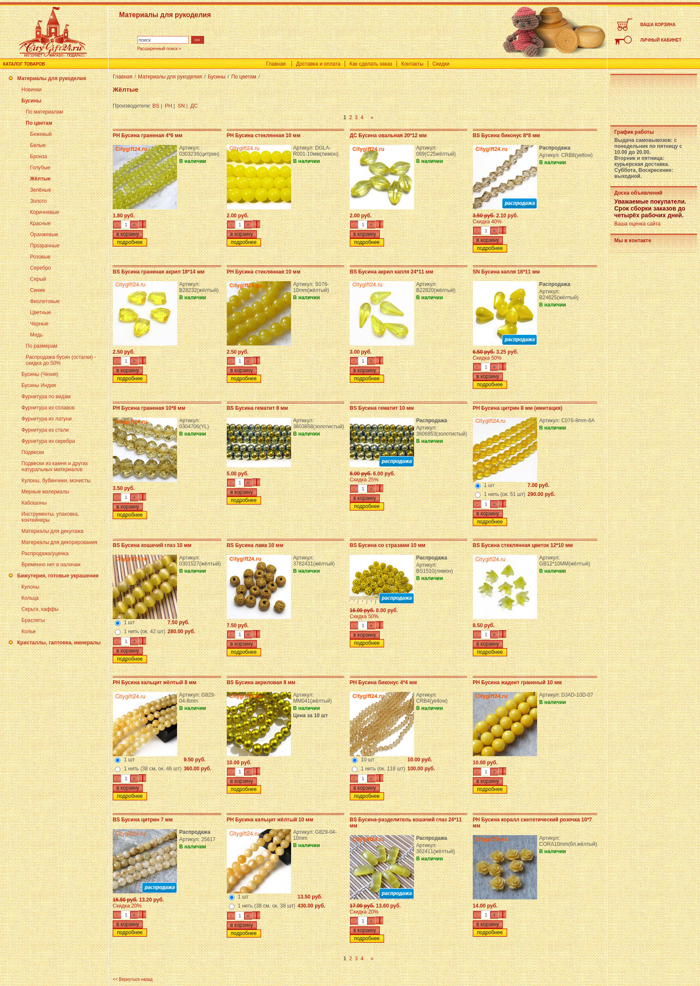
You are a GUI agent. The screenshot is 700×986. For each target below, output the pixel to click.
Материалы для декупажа (52, 531)
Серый (38, 279)
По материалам (44, 112)
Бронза (38, 156)
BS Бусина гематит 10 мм (382, 408)
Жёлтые (40, 179)
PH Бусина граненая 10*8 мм (149, 408)
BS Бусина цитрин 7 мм (143, 820)
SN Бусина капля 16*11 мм (506, 272)
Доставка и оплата (318, 64)
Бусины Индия (38, 385)
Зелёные (40, 190)
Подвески (32, 452)
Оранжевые (44, 234)
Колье (28, 631)
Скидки (441, 64)
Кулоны (30, 587)
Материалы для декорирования (59, 542)
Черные (39, 324)
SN (181, 106)
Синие (37, 290)
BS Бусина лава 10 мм (255, 545)
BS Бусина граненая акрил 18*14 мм (158, 272)
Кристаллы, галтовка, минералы (59, 643)
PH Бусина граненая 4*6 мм (147, 135)
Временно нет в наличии (51, 565)
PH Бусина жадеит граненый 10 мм (517, 682)
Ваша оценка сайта (637, 224)
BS (156, 106)
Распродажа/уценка (45, 553)
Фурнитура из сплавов (48, 408)
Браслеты (33, 620)
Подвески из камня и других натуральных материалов (54, 466)
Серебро (40, 268)
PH (168, 106)
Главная (276, 64)
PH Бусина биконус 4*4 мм (383, 682)
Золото (38, 201)
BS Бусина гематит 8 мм (257, 408)
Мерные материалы (45, 492)
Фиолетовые (45, 301)
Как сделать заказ (370, 64)
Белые (37, 145)
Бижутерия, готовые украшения (58, 576)
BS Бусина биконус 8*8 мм (506, 135)
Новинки (31, 90)
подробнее (130, 242)
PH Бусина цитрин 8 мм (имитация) (517, 408)
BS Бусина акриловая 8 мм (261, 682)
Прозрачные (45, 246)
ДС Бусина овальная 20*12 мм (388, 135)
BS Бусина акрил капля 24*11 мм (391, 272)
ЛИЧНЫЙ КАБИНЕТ (661, 40)
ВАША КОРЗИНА (658, 24)
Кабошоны (34, 503)
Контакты (412, 64)
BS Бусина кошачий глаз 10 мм (152, 545)
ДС (194, 106)
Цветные (40, 313)
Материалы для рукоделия (51, 78)
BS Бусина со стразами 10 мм (388, 545)
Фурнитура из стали (45, 430)
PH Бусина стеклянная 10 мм (263, 135)
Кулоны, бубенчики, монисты (55, 481)
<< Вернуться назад (133, 979)
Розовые (40, 257)
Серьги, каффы (40, 609)
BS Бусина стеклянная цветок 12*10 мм (523, 545)
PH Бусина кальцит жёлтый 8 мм (154, 682)
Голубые (40, 168)
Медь (36, 335)
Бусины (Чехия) (39, 374)
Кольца (30, 598)
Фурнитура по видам (46, 397)
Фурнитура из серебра (48, 441)
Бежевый (41, 134)
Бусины (31, 101)
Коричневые (44, 212)
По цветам (39, 123)
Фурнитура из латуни (46, 419)
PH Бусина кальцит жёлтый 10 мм (270, 820)
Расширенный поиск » (159, 48)
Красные (40, 223)
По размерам (41, 346)
